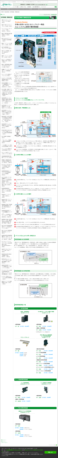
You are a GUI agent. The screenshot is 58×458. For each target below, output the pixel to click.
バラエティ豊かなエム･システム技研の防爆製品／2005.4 (7, 278)
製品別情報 (7, 11)
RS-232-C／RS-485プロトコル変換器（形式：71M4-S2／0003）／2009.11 (7, 166)
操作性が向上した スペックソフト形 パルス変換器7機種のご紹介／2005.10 (6, 261)
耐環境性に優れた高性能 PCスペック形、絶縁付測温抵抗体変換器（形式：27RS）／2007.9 (7, 221)
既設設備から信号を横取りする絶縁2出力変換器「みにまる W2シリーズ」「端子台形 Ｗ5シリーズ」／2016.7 (7, 119)
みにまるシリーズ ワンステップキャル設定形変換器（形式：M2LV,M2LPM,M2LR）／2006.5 (7, 244)
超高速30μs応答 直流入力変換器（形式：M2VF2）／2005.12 (7, 255)
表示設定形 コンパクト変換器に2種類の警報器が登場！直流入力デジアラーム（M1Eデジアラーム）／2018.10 (7, 100)
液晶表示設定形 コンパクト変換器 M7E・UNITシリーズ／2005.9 (7, 266)
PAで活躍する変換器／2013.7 (6, 137)
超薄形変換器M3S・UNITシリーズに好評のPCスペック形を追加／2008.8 (6, 190)
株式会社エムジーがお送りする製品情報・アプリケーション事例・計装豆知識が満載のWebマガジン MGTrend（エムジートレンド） (25, 1)
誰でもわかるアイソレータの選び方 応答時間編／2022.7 (7, 40)
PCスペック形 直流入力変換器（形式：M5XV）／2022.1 (7, 61)
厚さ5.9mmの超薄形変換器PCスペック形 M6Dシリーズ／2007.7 (7, 227)
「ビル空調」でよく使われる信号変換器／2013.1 (7, 146)
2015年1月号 (54, 14)
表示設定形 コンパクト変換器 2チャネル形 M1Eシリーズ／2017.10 (7, 106)
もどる (3, 14)
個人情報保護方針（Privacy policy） (14, 450)
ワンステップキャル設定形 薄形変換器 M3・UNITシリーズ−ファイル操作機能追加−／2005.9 (7, 272)
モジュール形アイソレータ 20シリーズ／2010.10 (7, 153)
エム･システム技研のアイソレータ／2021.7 (7, 75)
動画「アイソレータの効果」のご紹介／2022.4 (7, 56)
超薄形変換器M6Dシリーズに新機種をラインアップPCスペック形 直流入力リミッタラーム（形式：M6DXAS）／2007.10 (7, 214)
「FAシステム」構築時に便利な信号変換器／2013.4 (6, 141)
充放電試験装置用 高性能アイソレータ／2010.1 (7, 157)
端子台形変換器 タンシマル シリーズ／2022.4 (6, 48)
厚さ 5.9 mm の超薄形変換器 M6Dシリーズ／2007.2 (7, 232)
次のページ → (3, 441)
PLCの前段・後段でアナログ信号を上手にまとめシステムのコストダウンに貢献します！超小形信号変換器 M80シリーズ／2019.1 (7, 92)
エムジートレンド (7, 6)
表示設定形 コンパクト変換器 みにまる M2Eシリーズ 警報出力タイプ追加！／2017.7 (6, 112)
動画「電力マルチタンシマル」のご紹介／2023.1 (7, 25)
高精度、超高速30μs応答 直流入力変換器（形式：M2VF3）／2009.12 (7, 161)
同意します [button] (50, 452)
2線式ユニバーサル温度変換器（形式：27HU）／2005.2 (7, 282)
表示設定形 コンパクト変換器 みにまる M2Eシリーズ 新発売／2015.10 (6, 126)
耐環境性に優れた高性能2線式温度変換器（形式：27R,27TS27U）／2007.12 (7, 206)
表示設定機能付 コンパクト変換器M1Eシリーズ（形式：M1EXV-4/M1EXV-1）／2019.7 (7, 85)
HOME (2, 11)
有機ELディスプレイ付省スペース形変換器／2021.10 (6, 71)
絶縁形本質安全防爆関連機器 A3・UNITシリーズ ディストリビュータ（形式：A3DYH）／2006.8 (7, 237)
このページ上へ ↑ (4, 442)
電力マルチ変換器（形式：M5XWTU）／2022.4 (6, 52)
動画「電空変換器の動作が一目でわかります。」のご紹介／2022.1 (7, 66)
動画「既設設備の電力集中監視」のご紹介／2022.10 (7, 35)
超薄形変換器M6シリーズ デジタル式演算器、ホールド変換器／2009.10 (6, 173)
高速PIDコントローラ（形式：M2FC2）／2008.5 (6, 196)
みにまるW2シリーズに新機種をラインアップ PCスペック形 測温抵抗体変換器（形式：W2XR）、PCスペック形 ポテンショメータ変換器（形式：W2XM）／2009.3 (7, 182)
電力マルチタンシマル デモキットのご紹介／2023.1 (6, 21)
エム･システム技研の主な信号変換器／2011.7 (7, 149)
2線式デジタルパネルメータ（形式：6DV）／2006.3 (7, 250)
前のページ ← (3, 439)
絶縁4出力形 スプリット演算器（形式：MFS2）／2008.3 (7, 201)
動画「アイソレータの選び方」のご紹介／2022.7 (7, 44)
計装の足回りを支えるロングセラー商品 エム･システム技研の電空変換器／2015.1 (7, 132)
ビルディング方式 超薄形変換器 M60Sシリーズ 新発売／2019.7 (7, 79)
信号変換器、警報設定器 (14, 11)
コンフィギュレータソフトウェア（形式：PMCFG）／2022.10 (7, 30)
